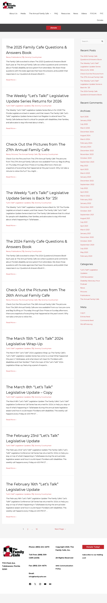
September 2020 (87, 243)
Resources (65, 14)
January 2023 (86, 175)
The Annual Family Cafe (39, 14)
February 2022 (86, 198)
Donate (100, 20)
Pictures (14, 158)
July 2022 (84, 187)
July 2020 (84, 247)
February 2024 (86, 141)
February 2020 (86, 254)
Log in (82, 311)
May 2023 (84, 164)
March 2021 (85, 228)
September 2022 (87, 183)
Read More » (11, 78)
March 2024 (85, 138)
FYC (101, 14)
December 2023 (87, 149)
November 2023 (87, 153)
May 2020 (84, 251)
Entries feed (85, 315)
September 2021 (87, 213)
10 (36, 538)
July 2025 (84, 122)
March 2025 (85, 126)
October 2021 (86, 209)
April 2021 (84, 224)
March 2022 (85, 194)
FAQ (56, 14)
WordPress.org (86, 323)
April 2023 (84, 168)
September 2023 (87, 160)
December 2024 (87, 130)
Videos (84, 14)
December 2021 (87, 205)
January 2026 (86, 119)
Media (23, 14)
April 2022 (84, 190)
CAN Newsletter (87, 275)
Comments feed (87, 319)
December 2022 (87, 179)
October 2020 (86, 239)
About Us (13, 14)
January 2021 (85, 232)
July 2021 (84, 220)
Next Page (60, 538)
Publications (16, 56)
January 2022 (86, 202)
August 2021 (85, 217)
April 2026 (84, 115)
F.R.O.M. (93, 14)
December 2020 (87, 236)
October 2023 (86, 156)
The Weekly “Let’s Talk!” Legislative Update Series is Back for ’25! (34, 202)
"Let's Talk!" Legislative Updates (19, 110)
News (75, 14)
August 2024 (85, 134)
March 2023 (85, 171)
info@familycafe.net (38, 586)
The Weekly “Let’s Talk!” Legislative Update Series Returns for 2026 (32, 99)
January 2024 (86, 145)
